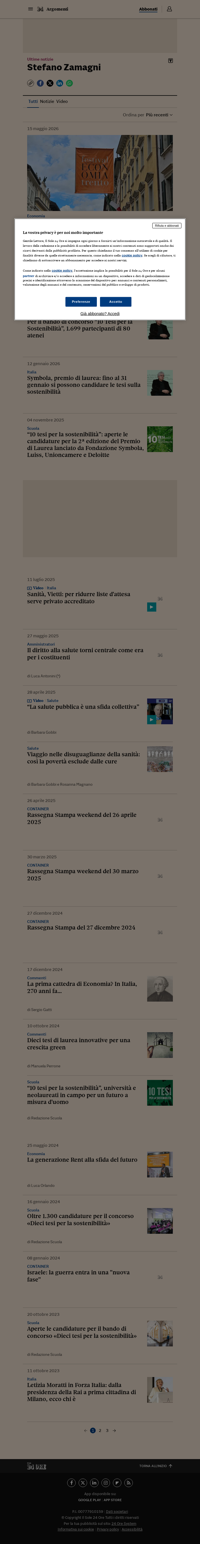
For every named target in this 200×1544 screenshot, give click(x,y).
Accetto (115, 301)
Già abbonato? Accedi (100, 313)
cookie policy (132, 255)
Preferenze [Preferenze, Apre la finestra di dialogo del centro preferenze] (81, 301)
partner (28, 275)
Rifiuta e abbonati (167, 225)
